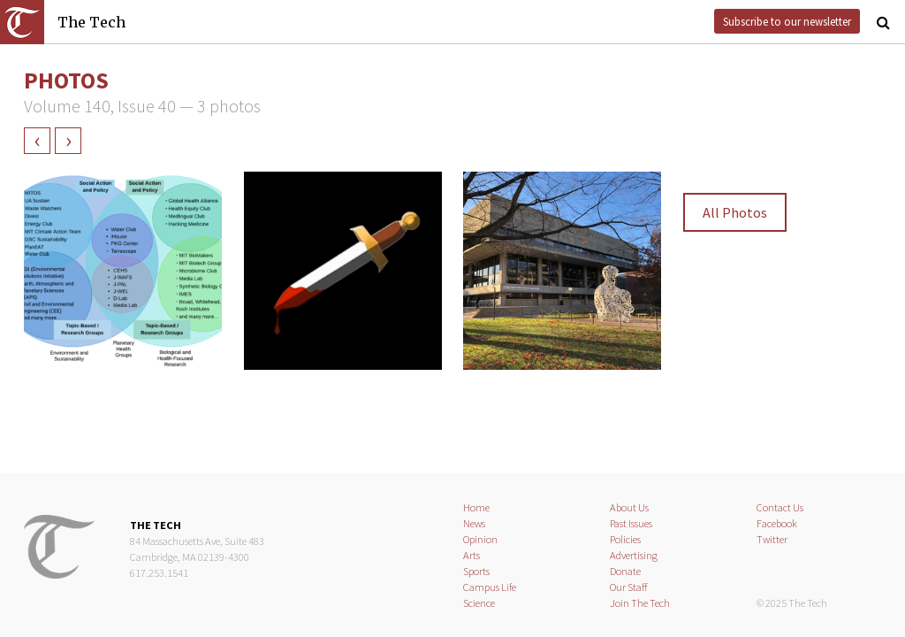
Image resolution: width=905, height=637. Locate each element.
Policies (625, 539)
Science (479, 603)
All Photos (735, 212)
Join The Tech (640, 603)
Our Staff (629, 587)
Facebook (777, 523)
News (474, 523)
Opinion (480, 539)
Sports (476, 571)
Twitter (772, 539)
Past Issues (631, 523)
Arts (471, 555)
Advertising (634, 555)
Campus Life (489, 587)
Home (476, 507)
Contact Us (780, 507)
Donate (625, 571)
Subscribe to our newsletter (787, 21)
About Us (629, 507)
